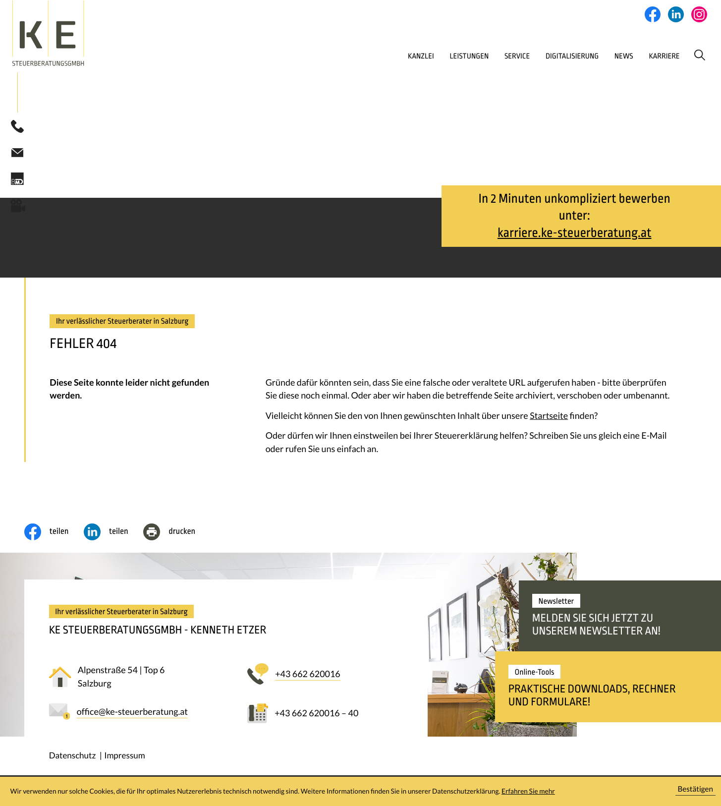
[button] (17, 129)
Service (475, 56)
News (593, 56)
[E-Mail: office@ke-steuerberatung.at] (17, 154)
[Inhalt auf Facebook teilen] (54, 534)
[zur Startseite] (71, 33)
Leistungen (422, 56)
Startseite (549, 417)
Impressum (124, 757)
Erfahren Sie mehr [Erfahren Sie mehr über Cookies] (528, 791)
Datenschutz (72, 757)
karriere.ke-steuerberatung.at (575, 235)
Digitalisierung (536, 56)
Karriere (638, 56)
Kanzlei (368, 56)
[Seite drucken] (176, 534)
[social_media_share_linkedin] (113, 534)
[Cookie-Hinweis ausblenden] (695, 791)
